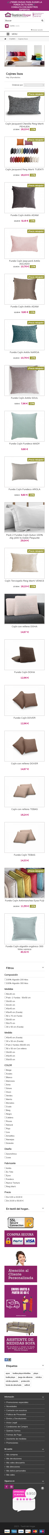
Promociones (12, 1443)
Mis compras (12, 1454)
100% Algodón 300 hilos (17, 983)
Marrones (10, 1081)
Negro (9, 1114)
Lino (8, 1132)
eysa (8, 1373)
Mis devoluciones (14, 1458)
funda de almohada (13, 1385)
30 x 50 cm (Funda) (15, 1027)
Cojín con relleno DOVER (24, 763)
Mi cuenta (8, 1449)
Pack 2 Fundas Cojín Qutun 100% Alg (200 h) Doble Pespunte (24, 536)
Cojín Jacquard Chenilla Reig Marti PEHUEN (24, 125)
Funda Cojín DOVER (25, 717)
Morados (10, 1103)
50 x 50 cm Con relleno (16, 1048)
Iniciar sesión (37, 30)
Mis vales (10, 1475)
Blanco (9, 1077)
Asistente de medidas (16, 1439)
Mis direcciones (13, 1466)
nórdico (39, 1377)
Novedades (11, 1406)
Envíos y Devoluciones (16, 1418)
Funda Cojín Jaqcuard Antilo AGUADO (24, 262)
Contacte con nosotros (16, 1410)
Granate (10, 1143)
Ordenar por (17, 85)
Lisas (8, 1157)
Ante (8, 1084)
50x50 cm (10, 1019)
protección (25, 1381)
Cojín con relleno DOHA (24, 626)
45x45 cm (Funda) (14, 1012)
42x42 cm (10, 1005)
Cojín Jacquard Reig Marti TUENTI (24, 169)
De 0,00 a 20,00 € (14, 1197)
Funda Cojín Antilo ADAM (25, 215)
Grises (9, 1088)
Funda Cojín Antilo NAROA (24, 352)
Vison (8, 1092)
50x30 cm (10, 994)
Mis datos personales (16, 1470)
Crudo (8, 1106)
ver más (27, 1509)
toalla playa (10, 1377)
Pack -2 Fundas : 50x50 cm (18, 997)
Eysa (8, 1175)
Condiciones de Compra (17, 1426)
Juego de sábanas (25, 1377)
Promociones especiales (17, 1402)
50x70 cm (10, 1023)
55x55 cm (10, 1059)
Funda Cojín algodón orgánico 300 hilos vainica (24, 948)
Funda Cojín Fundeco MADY (24, 443)
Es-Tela (9, 1172)
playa (36, 1373)
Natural (9, 1125)
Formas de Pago (14, 1434)
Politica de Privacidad (16, 1414)
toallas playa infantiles (22, 1373)
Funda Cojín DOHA (24, 672)
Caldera (9, 1117)
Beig (8, 1110)
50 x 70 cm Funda (14, 1016)
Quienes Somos (13, 1430)
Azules (9, 1073)
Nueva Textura (13, 1183)
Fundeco (10, 1179)
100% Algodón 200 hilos (17, 979)
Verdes (9, 1095)
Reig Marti (11, 1186)
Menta (9, 1099)
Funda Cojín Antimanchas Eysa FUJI (24, 900)
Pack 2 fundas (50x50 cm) (18, 1045)
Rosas (9, 1121)
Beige (8, 1070)
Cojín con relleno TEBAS (24, 809)
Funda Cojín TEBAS (24, 854)
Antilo (8, 1168)
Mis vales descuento (15, 1462)
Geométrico (11, 1154)
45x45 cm (10, 1008)
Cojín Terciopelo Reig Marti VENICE (24, 580)
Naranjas (10, 1139)
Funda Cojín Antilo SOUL (24, 397)
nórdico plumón (12, 1381)
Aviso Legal (11, 1422)
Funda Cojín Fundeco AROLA (24, 489)
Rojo (8, 1128)
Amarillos (10, 1136)
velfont (27, 1385)
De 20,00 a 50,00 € (15, 1200)
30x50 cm (10, 1001)
